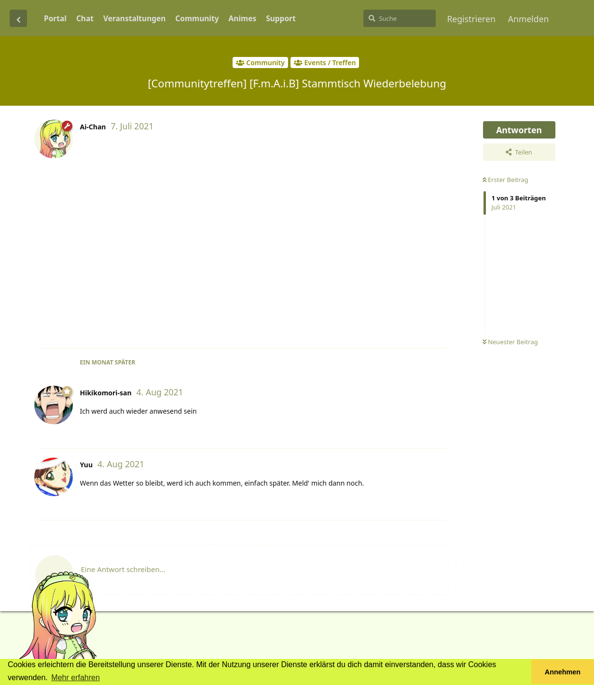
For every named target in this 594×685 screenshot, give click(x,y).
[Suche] (399, 18)
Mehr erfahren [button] (75, 677)
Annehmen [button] (562, 672)
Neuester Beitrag (510, 341)
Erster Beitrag (505, 179)
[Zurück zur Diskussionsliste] (18, 18)
